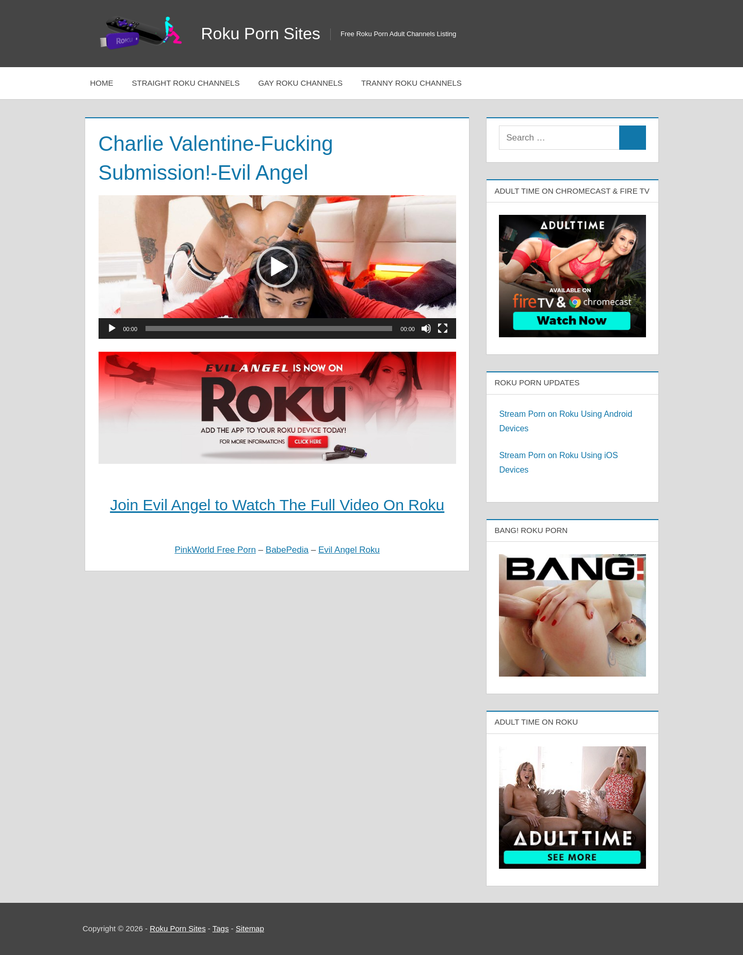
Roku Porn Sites (260, 33)
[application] (277, 266)
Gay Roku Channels (300, 83)
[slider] (269, 328)
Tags (221, 928)
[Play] (112, 328)
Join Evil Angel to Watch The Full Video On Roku (277, 504)
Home (102, 83)
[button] (277, 267)
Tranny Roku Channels (411, 83)
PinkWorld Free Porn (214, 550)
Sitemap (250, 928)
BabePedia (287, 550)
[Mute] (426, 328)
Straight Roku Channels (186, 83)
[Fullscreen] (443, 328)
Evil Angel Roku (349, 550)
